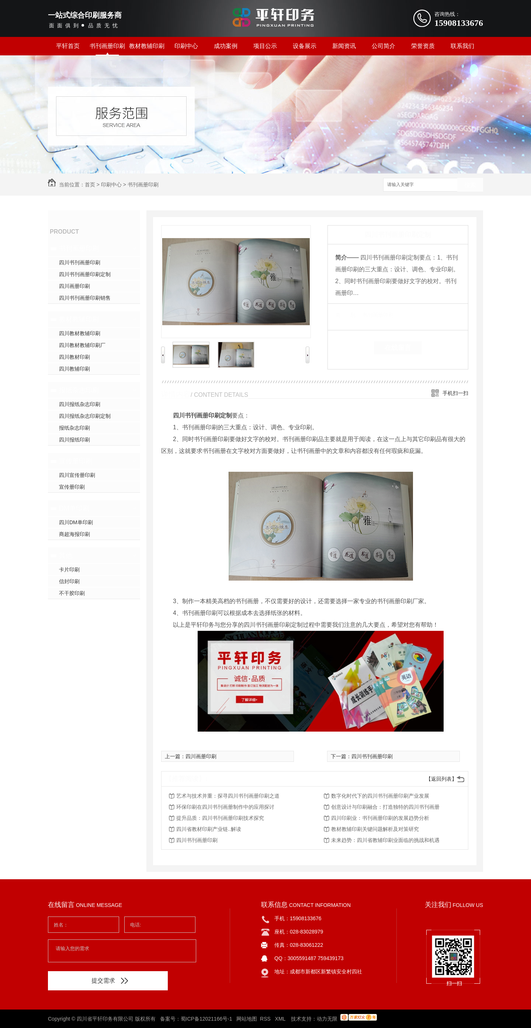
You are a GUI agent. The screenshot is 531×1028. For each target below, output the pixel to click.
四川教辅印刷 (74, 369)
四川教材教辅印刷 (79, 333)
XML (281, 1019)
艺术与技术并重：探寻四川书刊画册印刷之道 (228, 796)
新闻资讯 (344, 46)
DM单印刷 (74, 508)
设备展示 (304, 46)
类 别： (348, 315)
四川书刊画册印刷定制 (85, 274)
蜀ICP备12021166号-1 (206, 1019)
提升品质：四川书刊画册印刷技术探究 (220, 818)
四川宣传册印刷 (77, 475)
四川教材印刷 (74, 357)
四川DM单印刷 (76, 522)
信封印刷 (69, 581)
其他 (65, 555)
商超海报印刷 (74, 534)
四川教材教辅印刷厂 (82, 345)
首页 (90, 185)
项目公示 (265, 46)
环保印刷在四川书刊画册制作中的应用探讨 (225, 807)
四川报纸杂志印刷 (79, 404)
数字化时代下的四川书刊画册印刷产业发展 (380, 796)
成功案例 (225, 46)
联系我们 (462, 46)
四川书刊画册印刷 (79, 262)
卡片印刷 (69, 570)
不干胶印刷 (72, 593)
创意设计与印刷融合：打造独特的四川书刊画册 (385, 807)
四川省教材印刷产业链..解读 (208, 829)
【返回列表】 (441, 779)
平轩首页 (68, 46)
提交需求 (109, 980)
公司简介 (383, 46)
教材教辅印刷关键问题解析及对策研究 (375, 829)
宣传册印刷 (75, 461)
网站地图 (246, 1019)
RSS (266, 1019)
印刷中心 (186, 46)
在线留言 (398, 347)
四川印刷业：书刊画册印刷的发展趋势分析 (380, 818)
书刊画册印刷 (107, 46)
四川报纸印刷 (74, 440)
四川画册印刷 (74, 286)
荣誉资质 (423, 46)
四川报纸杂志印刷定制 (85, 416)
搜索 (470, 185)
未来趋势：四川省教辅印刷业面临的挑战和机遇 (385, 840)
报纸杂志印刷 (79, 390)
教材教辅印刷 (146, 46)
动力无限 (327, 1019)
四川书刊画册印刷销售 (85, 298)
